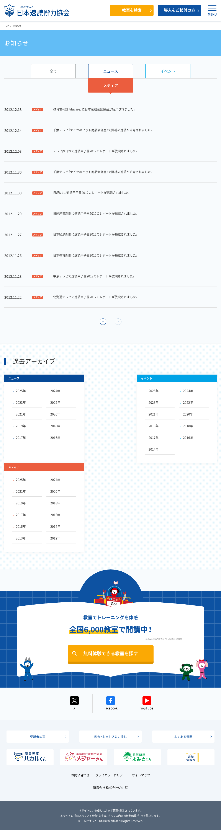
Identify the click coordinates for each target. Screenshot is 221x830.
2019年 (19, 426)
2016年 (54, 437)
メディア (110, 85)
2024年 (54, 390)
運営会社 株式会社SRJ (108, 787)
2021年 (19, 414)
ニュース (110, 71)
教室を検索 (132, 10)
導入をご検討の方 (179, 10)
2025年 (19, 390)
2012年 (54, 538)
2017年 (19, 437)
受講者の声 (37, 736)
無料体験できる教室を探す (110, 653)
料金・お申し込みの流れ (110, 736)
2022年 (54, 402)
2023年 (19, 402)
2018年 (54, 426)
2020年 (54, 414)
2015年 (19, 526)
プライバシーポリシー (110, 775)
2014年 (152, 449)
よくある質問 (183, 736)
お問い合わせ (80, 775)
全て (53, 71)
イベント (167, 71)
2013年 (19, 538)
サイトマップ (141, 775)
